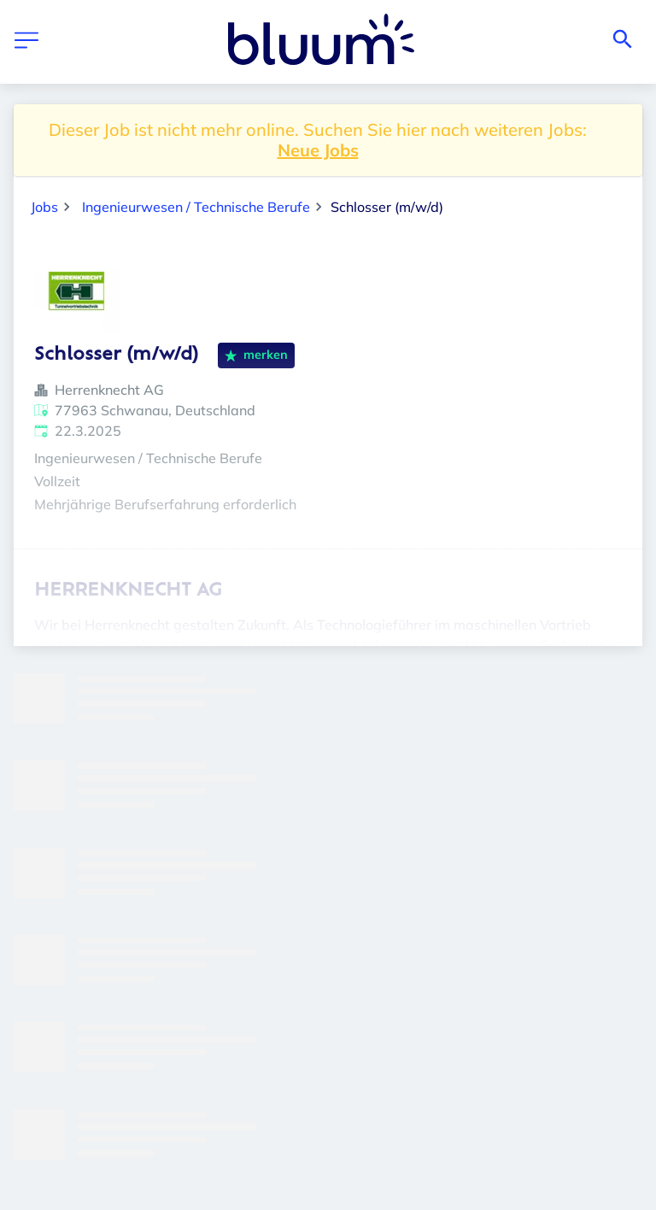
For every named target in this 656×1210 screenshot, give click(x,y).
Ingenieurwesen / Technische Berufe (196, 206)
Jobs (44, 206)
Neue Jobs (318, 150)
